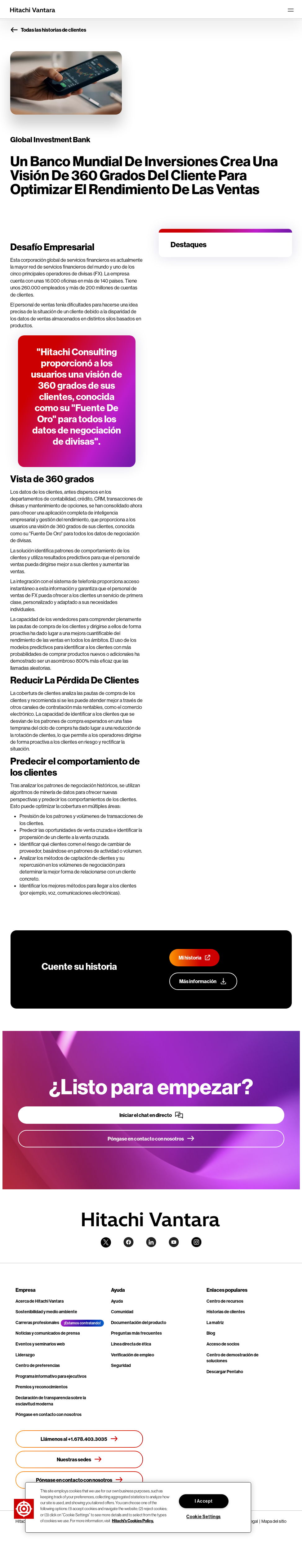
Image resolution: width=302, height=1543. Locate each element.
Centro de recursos (225, 1301)
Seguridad (121, 1365)
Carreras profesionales (37, 1322)
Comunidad (122, 1311)
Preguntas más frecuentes (136, 1333)
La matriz (215, 1322)
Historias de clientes (226, 1311)
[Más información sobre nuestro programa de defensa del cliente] (203, 981)
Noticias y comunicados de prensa (48, 1333)
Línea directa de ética (131, 1344)
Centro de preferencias (38, 1365)
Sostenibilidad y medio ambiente (46, 1311)
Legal (253, 1521)
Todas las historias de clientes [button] (48, 30)
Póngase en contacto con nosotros (49, 1414)
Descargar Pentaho (225, 1371)
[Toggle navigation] (290, 10)
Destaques (189, 244)
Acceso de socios (223, 1344)
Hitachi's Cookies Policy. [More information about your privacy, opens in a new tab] (133, 1520)
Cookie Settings (203, 1516)
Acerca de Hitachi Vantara (40, 1301)
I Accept (204, 1501)
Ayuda (117, 1301)
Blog (211, 1333)
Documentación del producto (138, 1322)
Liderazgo (25, 1355)
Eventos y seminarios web (40, 1344)
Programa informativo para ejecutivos (51, 1376)
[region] (138, 1507)
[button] (24, 1509)
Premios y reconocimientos (42, 1387)
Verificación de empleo (132, 1355)
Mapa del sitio (273, 1521)
